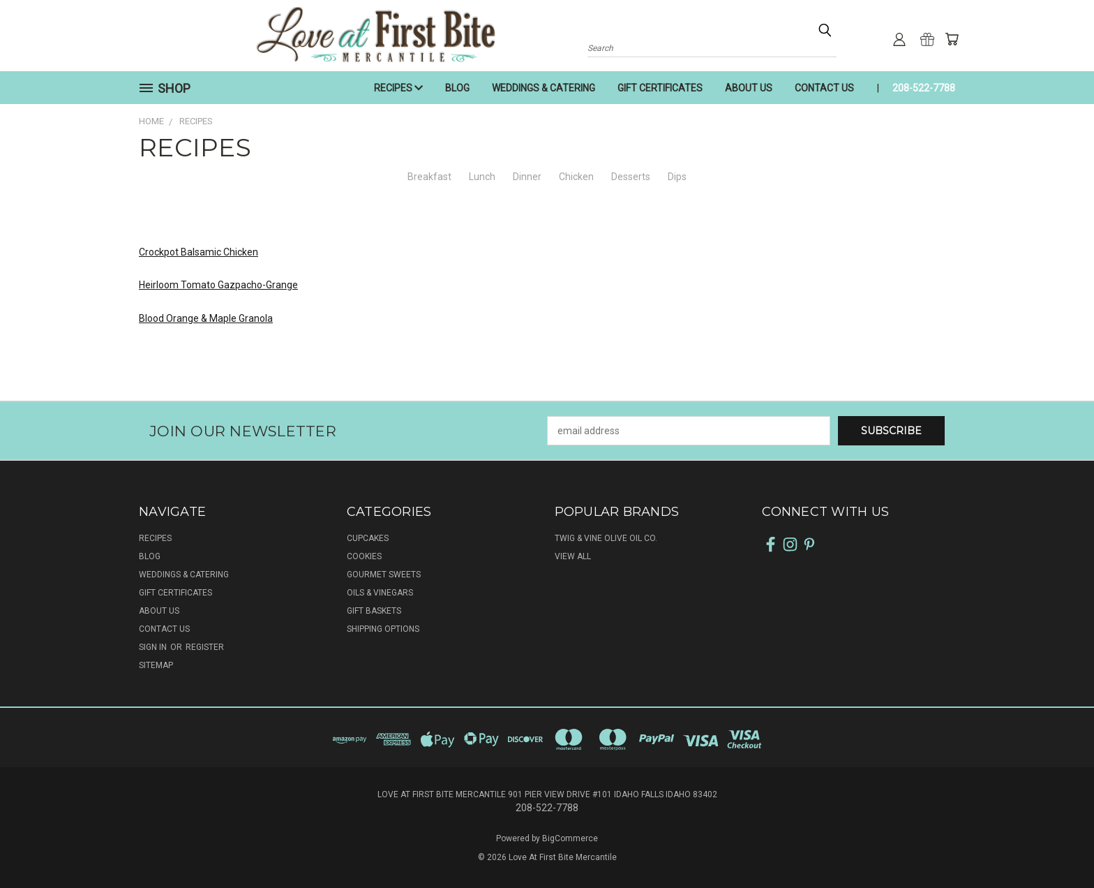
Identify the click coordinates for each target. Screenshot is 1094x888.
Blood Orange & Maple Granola (206, 318)
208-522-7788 (923, 88)
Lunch (482, 176)
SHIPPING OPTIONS (383, 629)
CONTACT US (824, 88)
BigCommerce (570, 838)
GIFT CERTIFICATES (660, 88)
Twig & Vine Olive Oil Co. (606, 538)
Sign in (154, 647)
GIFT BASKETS (374, 611)
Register (205, 647)
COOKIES (364, 556)
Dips (677, 176)
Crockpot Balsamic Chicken (198, 252)
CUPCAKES (368, 538)
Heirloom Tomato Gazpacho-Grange (218, 284)
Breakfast (429, 176)
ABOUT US (748, 88)
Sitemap (156, 665)
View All (573, 556)
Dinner (527, 176)
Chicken (576, 176)
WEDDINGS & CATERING (543, 88)
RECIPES (398, 88)
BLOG (457, 88)
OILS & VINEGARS (380, 593)
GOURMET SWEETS (384, 574)
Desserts (630, 176)
